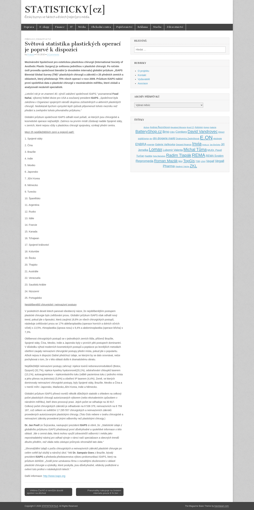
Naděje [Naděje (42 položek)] (148, 156)
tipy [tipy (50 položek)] (180, 161)
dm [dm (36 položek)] (150, 138)
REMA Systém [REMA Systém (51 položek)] (214, 155)
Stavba (157, 27)
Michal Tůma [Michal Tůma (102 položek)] (195, 149)
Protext (30, 54)
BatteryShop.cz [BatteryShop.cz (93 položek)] (148, 131)
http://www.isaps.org (54, 476)
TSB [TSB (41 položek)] (197, 161)
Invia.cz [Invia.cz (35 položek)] (205, 145)
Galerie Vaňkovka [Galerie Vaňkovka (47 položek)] (165, 144)
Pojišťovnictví (124, 27)
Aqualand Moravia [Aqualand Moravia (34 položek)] (178, 127)
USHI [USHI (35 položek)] (203, 161)
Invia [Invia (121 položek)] (196, 143)
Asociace (143, 83)
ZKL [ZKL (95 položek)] (193, 166)
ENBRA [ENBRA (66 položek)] (141, 144)
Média (82, 27)
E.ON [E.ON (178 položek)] (206, 137)
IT (71, 27)
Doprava (29, 27)
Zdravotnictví (175, 27)
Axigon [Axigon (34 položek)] (206, 127)
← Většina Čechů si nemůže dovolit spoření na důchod (45, 492)
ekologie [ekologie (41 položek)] (217, 138)
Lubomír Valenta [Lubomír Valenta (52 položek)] (173, 149)
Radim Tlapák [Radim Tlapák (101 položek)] (178, 155)
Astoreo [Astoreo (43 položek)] (199, 127)
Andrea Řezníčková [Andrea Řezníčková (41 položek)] (160, 127)
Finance (60, 27)
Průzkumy (30, 39)
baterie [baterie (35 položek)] (213, 127)
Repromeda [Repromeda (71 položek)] (144, 161)
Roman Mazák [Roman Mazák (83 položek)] (166, 161)
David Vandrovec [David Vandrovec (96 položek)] (202, 131)
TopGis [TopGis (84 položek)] (189, 161)
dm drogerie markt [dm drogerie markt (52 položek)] (164, 138)
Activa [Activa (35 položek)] (146, 127)
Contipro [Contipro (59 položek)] (181, 131)
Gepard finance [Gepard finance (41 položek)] (184, 144)
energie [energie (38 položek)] (150, 144)
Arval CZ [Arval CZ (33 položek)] (190, 127)
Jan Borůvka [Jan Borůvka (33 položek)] (215, 145)
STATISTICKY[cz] (65, 9)
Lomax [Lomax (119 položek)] (155, 149)
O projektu (143, 70)
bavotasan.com (221, 506)
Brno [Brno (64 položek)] (165, 131)
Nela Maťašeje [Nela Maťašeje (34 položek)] (159, 156)
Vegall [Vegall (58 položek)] (210, 161)
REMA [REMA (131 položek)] (198, 155)
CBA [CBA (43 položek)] (172, 132)
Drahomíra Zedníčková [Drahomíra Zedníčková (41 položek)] (187, 138)
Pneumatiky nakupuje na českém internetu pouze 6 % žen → (104, 492)
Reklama (143, 27)
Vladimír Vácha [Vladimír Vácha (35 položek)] (182, 166)
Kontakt (142, 75)
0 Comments (53, 54)
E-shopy (45, 27)
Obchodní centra (101, 27)
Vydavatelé (144, 79)
